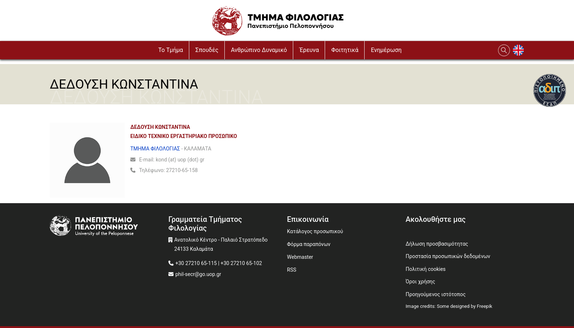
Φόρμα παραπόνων (309, 244)
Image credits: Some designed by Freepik (449, 306)
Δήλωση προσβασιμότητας (437, 244)
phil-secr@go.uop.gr (198, 274)
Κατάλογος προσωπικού (315, 231)
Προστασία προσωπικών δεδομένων (448, 256)
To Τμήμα (170, 49)
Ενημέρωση (386, 49)
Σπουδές (207, 49)
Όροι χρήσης (420, 281)
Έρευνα (309, 49)
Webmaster (300, 257)
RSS (291, 270)
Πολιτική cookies (426, 269)
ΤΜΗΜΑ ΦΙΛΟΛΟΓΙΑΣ (155, 149)
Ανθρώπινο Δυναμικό (259, 49)
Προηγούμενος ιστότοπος (436, 294)
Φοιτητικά (344, 49)
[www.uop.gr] (109, 226)
